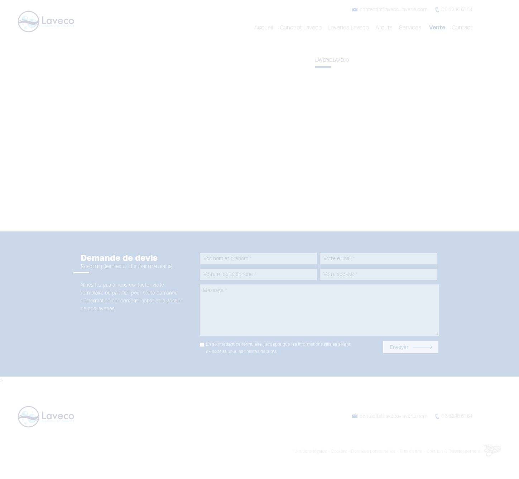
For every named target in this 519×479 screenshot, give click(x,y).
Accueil (267, 27)
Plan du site (431, 451)
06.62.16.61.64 (455, 10)
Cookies (361, 451)
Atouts (386, 27)
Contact (462, 27)
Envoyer (411, 347)
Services (412, 27)
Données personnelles (394, 451)
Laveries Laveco (351, 27)
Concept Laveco (303, 27)
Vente (437, 27)
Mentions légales (334, 451)
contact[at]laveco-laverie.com (392, 10)
